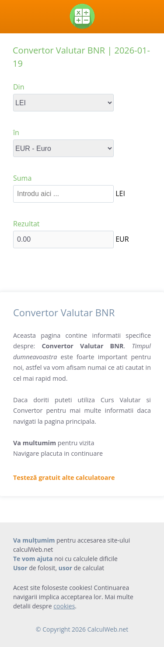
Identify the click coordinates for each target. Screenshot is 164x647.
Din (18, 87)
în (16, 132)
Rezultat (26, 224)
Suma (22, 178)
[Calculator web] (82, 16)
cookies (64, 606)
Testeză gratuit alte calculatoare (64, 477)
